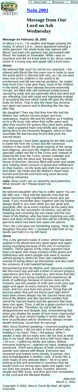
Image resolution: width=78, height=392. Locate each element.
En (5, 14)
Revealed (58, 2)
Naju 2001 (37, 10)
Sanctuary (40, 2)
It (15, 14)
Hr (10, 14)
